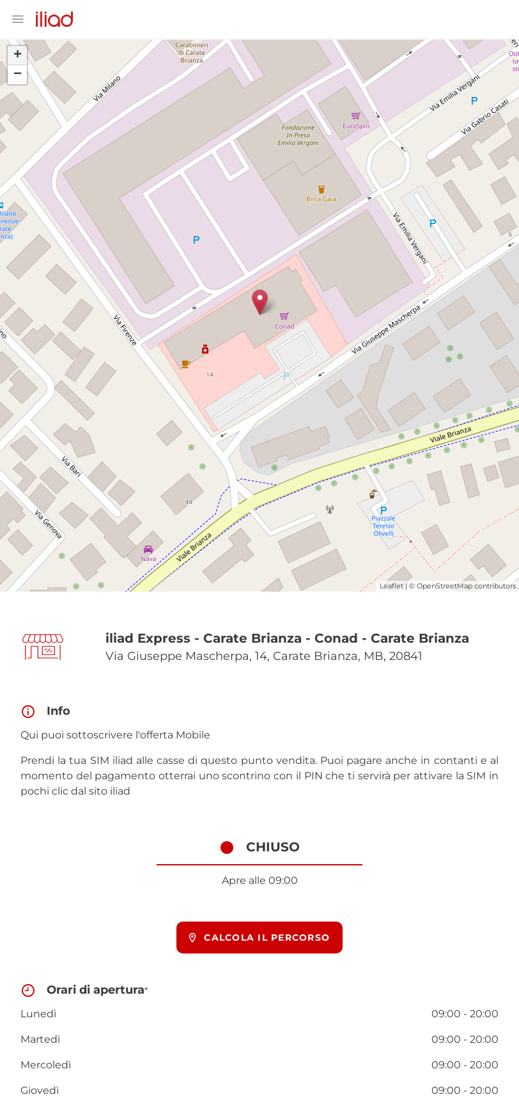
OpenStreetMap (444, 585)
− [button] (17, 74)
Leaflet (391, 585)
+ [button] (17, 55)
